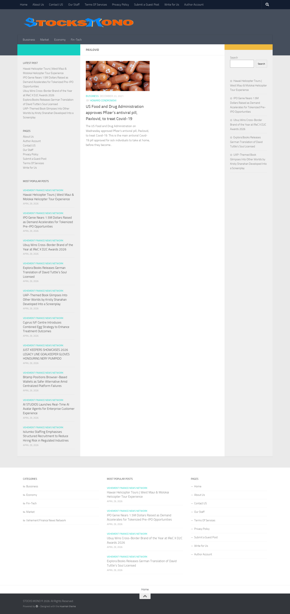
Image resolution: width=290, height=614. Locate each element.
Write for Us (171, 4)
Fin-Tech (76, 39)
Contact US (56, 4)
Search (234, 57)
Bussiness (29, 39)
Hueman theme (68, 606)
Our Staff (74, 4)
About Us (38, 4)
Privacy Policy (120, 4)
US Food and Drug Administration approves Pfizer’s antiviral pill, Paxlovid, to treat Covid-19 (115, 112)
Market (44, 39)
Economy (60, 39)
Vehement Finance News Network (43, 190)
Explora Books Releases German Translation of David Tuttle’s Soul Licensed (45, 272)
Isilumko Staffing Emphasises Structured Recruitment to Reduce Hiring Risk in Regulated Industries (46, 436)
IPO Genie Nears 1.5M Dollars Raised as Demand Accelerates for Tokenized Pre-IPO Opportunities (48, 82)
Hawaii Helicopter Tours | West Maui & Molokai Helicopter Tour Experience (248, 85)
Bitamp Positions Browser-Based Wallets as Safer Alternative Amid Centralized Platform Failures (45, 381)
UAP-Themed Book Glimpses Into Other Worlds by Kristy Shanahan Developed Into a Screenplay (48, 113)
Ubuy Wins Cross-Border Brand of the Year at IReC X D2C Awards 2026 (248, 124)
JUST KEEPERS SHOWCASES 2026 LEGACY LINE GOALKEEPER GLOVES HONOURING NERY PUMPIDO (46, 354)
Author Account (194, 4)
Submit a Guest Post (146, 4)
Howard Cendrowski (103, 100)
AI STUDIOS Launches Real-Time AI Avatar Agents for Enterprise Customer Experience (49, 409)
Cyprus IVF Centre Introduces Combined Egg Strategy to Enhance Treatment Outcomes (46, 327)
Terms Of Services (96, 4)
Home (23, 4)
